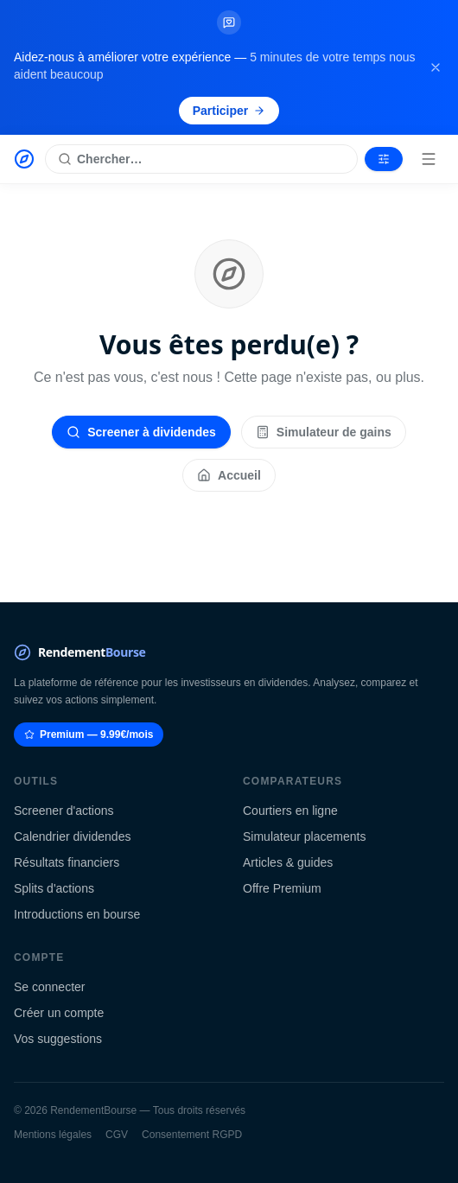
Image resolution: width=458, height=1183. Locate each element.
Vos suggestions (58, 1039)
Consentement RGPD (192, 1135)
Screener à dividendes (141, 432)
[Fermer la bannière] (435, 67)
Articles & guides (288, 862)
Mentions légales (53, 1135)
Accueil (229, 475)
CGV (116, 1135)
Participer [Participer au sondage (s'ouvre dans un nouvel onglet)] (229, 111)
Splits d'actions (54, 888)
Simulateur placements (304, 836)
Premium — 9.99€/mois (88, 734)
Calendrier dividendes (72, 836)
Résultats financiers (66, 862)
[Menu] (428, 159)
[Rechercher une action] (201, 159)
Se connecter (50, 987)
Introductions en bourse (77, 914)
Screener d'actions (64, 810)
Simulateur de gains (323, 432)
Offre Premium (282, 888)
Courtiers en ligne (290, 810)
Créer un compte (59, 1013)
